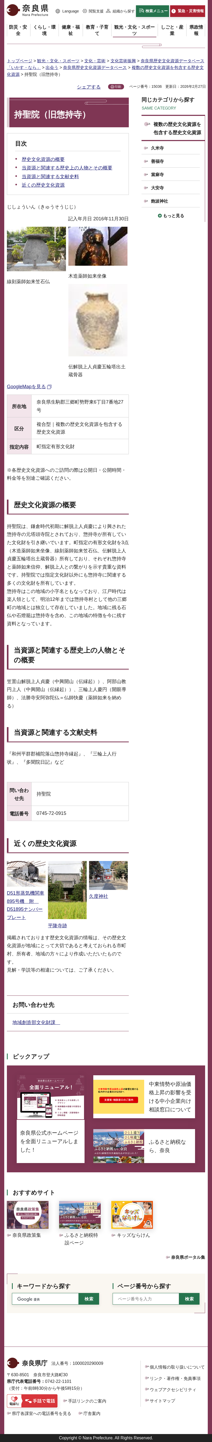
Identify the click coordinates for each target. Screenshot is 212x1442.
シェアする (89, 87)
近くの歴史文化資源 (43, 185)
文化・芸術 (94, 61)
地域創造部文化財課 (36, 1022)
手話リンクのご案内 (87, 1401)
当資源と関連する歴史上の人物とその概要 (67, 168)
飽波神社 (159, 201)
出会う (52, 67)
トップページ (19, 61)
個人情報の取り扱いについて (177, 1367)
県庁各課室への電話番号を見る (41, 1413)
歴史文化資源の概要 (43, 159)
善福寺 (157, 161)
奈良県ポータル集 (188, 1257)
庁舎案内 (91, 1413)
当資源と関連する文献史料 (50, 176)
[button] (67, 11)
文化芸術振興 (123, 61)
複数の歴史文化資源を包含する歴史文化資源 (177, 128)
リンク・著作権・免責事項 (175, 1378)
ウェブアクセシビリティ (173, 1389)
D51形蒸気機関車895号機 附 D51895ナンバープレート (26, 901)
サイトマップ (162, 1401)
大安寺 (157, 188)
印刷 (118, 87)
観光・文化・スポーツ (58, 61)
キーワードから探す (44, 1286)
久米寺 (157, 148)
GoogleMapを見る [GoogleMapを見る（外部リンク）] (26, 386)
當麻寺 (157, 174)
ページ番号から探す (144, 1286)
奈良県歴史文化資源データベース (95, 67)
